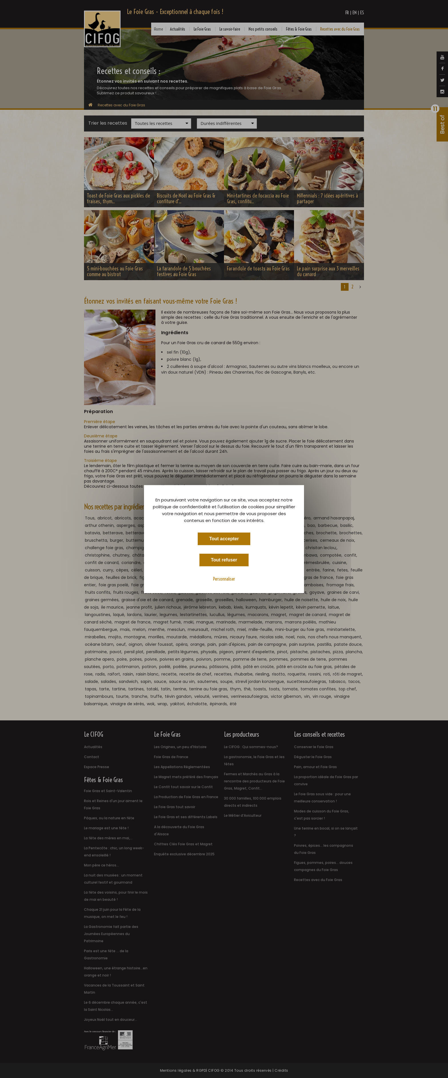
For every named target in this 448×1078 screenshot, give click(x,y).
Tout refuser (224, 559)
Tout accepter (224, 538)
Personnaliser (224, 578)
